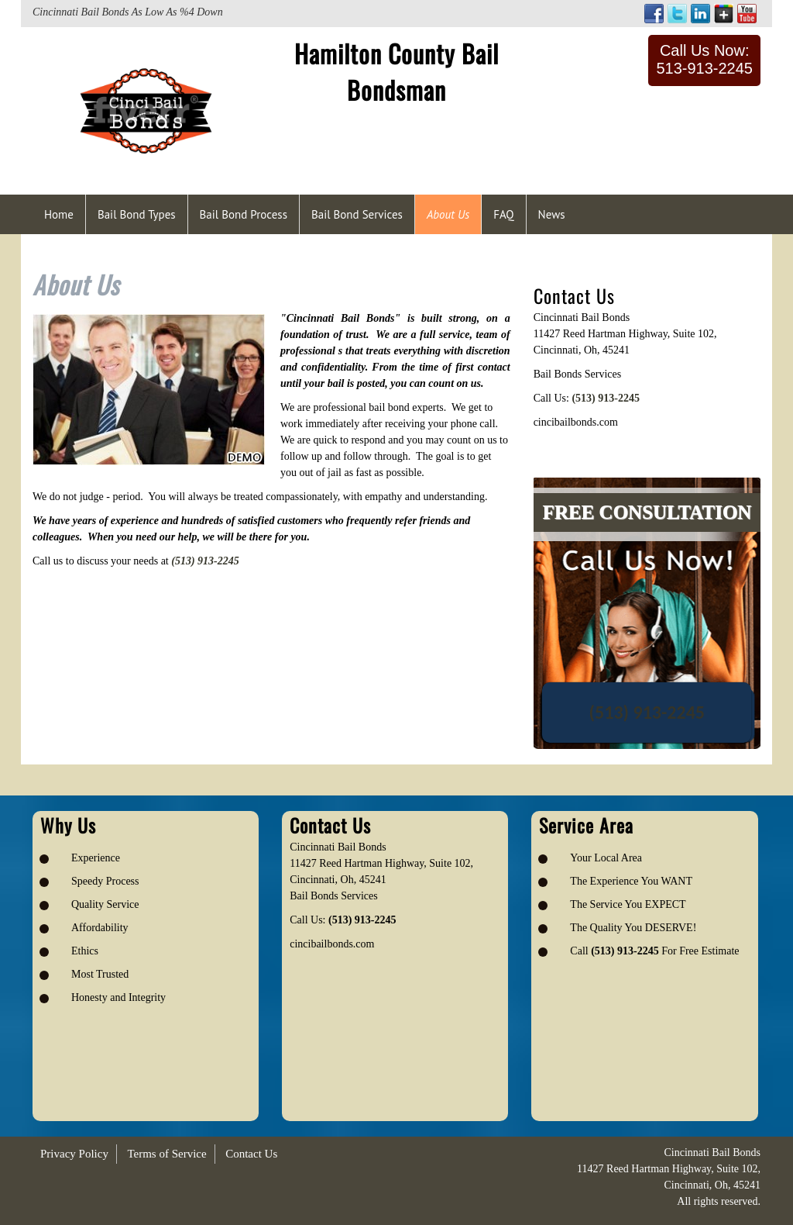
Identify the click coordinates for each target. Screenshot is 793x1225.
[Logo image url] (146, 110)
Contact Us (251, 1153)
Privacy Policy (74, 1153)
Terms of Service (166, 1153)
